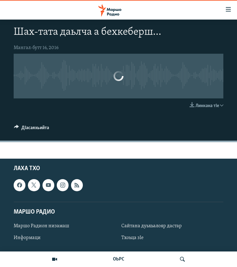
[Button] (31, 129)
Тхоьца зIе (132, 237)
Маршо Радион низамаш (41, 226)
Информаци (27, 237)
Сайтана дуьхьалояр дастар (151, 226)
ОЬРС (118, 259)
